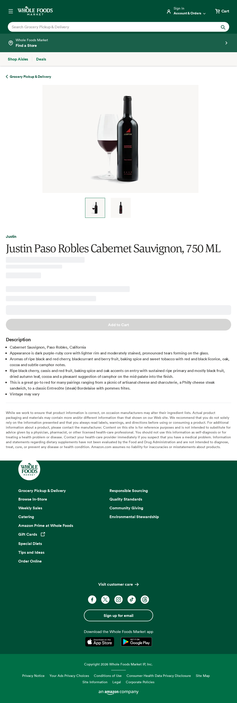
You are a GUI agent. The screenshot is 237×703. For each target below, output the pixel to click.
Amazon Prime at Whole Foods (45, 525)
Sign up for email (118, 615)
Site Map (203, 675)
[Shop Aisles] (18, 59)
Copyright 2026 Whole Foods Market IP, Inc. (118, 664)
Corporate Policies (140, 682)
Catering (26, 516)
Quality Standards (125, 499)
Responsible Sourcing (128, 490)
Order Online (30, 561)
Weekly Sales (30, 508)
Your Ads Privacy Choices (69, 675)
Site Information (95, 682)
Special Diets (30, 543)
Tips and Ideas (31, 552)
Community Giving (126, 508)
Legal (116, 682)
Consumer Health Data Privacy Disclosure (159, 675)
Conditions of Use (108, 675)
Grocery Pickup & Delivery (42, 490)
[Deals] (41, 59)
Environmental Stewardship (134, 516)
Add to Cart (118, 324)
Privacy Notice (33, 675)
